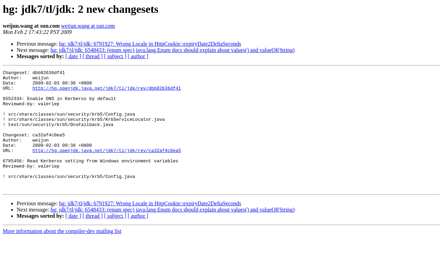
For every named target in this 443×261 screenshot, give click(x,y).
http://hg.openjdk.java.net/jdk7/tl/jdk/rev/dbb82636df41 (107, 92)
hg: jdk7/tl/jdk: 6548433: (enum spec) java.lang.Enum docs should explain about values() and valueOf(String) (173, 50)
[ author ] (138, 56)
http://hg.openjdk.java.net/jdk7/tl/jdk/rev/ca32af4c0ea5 (107, 167)
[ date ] (73, 56)
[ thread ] (92, 56)
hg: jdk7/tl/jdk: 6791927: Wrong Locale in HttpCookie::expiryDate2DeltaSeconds (150, 44)
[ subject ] (115, 56)
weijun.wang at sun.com (88, 26)
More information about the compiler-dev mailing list (62, 255)
